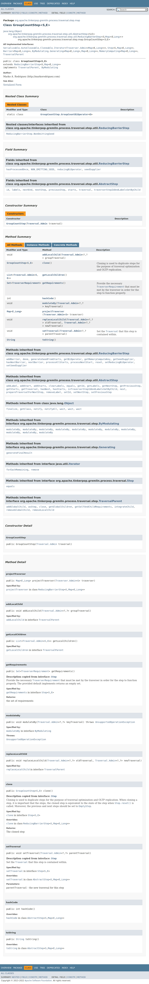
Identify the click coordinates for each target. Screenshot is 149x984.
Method (43, 13)
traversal (85, 189)
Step (110, 48)
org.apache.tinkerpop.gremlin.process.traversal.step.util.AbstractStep (47, 34)
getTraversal (29, 389)
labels (16, 189)
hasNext (45, 389)
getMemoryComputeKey (97, 359)
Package (17, 3)
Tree (42, 3)
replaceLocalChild (54, 319)
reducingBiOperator (69, 169)
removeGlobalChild (18, 510)
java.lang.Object (12, 31)
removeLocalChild (43, 510)
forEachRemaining (17, 469)
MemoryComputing (109, 51)
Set (9, 283)
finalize (11, 409)
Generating (57, 51)
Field (24, 13)
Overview (6, 3)
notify (38, 409)
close (42, 506)
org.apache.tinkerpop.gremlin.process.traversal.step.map (47, 20)
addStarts (40, 386)
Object (69, 403)
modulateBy (49, 303)
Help (72, 3)
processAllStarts (57, 362)
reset (98, 362)
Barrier (8, 51)
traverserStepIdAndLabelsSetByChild (117, 189)
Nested (15, 13)
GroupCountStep (15, 223)
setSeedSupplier (16, 365)
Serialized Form (12, 84)
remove (35, 469)
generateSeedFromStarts (46, 359)
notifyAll (51, 409)
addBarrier (13, 359)
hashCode (47, 298)
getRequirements (52, 283)
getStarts (12, 389)
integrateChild (124, 506)
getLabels (93, 386)
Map (107, 36)
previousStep (57, 189)
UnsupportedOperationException (115, 722)
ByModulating (40, 51)
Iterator (59, 48)
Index (65, 3)
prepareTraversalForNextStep (24, 392)
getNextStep (109, 386)
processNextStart (82, 362)
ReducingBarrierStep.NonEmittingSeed (30, 134)
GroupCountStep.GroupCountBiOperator (64, 114)
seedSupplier (92, 169)
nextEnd (27, 189)
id (7, 189)
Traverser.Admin (76, 48)
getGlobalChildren (60, 506)
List (9, 275)
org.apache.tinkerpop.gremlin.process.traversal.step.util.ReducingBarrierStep (57, 36)
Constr (33, 13)
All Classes (7, 9)
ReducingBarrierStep (27, 64)
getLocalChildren (53, 275)
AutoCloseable (30, 48)
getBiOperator (73, 359)
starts (72, 189)
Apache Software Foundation (38, 980)
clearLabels (56, 386)
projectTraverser (53, 311)
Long (116, 36)
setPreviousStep (101, 392)
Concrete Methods (65, 245)
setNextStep (80, 392)
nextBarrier (35, 362)
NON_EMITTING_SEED (42, 169)
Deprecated (53, 3)
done (25, 359)
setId (67, 392)
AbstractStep (108, 184)
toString (47, 339)
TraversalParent (13, 54)
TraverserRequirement (26, 283)
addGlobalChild (15, 506)
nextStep (40, 189)
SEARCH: (111, 10)
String (11, 339)
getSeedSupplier (123, 359)
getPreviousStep (130, 386)
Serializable (11, 48)
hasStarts (59, 389)
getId (80, 386)
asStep (32, 506)
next (122, 389)
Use (36, 3)
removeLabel (53, 392)
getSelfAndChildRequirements (93, 506)
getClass (25, 409)
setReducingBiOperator (119, 362)
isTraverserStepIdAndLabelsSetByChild (92, 389)
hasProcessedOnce (17, 169)
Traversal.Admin (37, 223)
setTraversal (50, 331)
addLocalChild (51, 254)
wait (62, 409)
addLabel (11, 386)
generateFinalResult (19, 453)
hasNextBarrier (15, 362)
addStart (25, 386)
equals (71, 386)
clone (45, 263)
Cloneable (46, 48)
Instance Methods (38, 245)
